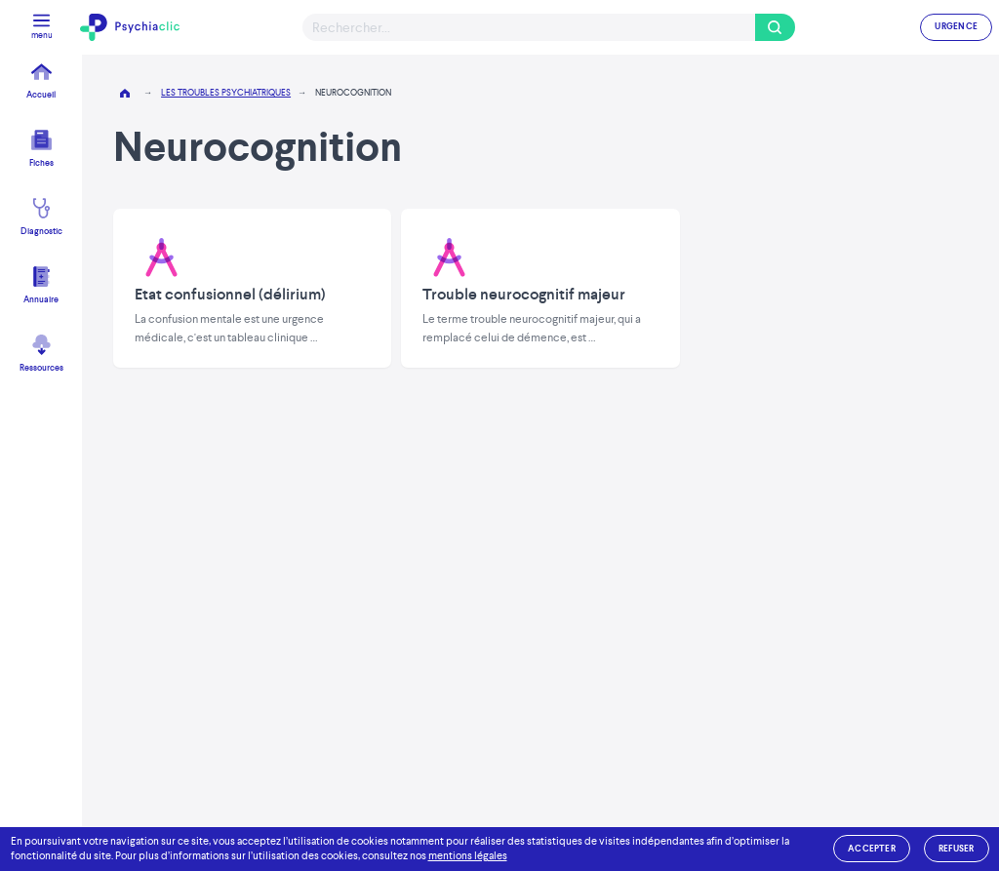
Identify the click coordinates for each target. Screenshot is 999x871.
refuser (957, 848)
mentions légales (467, 856)
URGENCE (956, 26)
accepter (872, 848)
